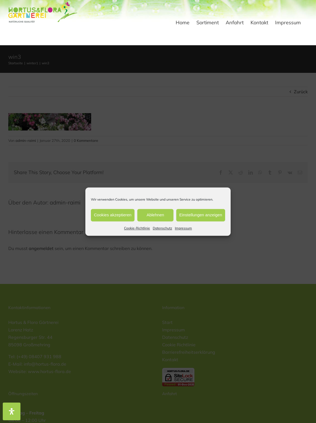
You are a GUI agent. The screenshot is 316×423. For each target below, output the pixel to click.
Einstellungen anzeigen (200, 214)
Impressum (183, 228)
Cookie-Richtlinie (137, 228)
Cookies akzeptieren (112, 214)
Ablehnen (155, 214)
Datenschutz (162, 228)
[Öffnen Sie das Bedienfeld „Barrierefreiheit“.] (11, 411)
